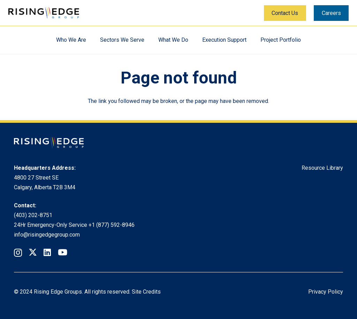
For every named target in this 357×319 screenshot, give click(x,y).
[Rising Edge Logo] (43, 13)
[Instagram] (18, 252)
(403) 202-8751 (33, 215)
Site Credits (146, 291)
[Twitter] (33, 252)
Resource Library (322, 168)
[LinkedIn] (47, 252)
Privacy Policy (325, 291)
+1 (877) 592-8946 (112, 225)
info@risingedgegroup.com (47, 234)
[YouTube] (62, 252)
